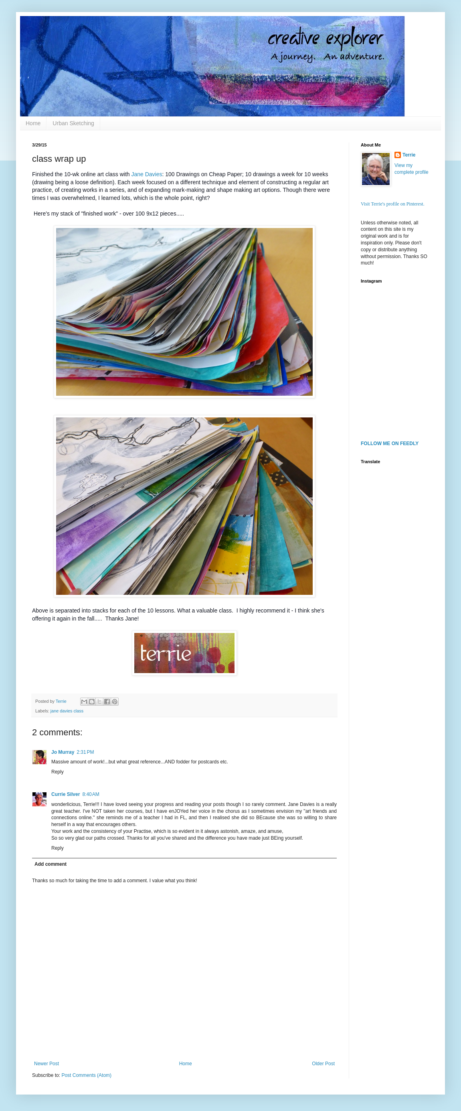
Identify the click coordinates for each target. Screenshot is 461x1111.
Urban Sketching (73, 123)
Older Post (323, 1063)
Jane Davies (146, 174)
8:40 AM (90, 794)
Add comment (50, 864)
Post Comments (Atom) (86, 1075)
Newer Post (46, 1063)
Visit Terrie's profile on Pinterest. (393, 204)
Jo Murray (62, 752)
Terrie (408, 155)
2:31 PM (85, 752)
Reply (57, 772)
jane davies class (67, 710)
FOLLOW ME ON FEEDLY (390, 443)
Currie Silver (65, 794)
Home (33, 123)
